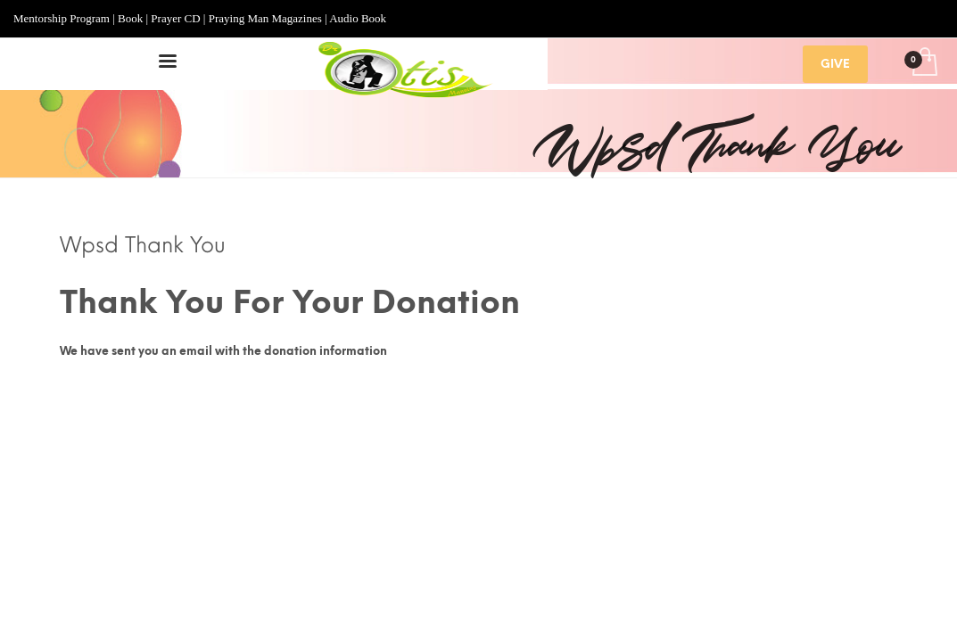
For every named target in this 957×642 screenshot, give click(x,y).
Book (130, 18)
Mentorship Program (61, 18)
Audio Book (357, 18)
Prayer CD (175, 18)
